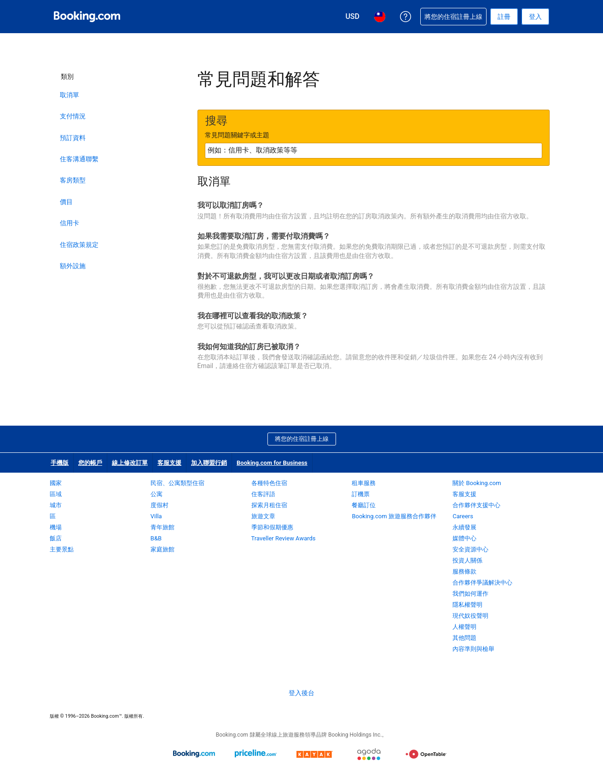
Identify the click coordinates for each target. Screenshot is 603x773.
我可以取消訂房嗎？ (230, 205)
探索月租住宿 (269, 505)
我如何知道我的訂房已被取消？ (249, 346)
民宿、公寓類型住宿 (177, 483)
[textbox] (373, 150)
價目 (66, 201)
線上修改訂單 (130, 462)
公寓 (156, 494)
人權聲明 (464, 626)
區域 (56, 494)
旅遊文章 (263, 516)
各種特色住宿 (269, 483)
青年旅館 (162, 527)
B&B (156, 538)
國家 (56, 483)
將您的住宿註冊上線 (302, 438)
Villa (156, 516)
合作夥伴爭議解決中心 (482, 582)
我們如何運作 (470, 593)
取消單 (69, 95)
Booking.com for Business (272, 462)
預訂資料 (73, 137)
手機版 (60, 462)
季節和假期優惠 (272, 527)
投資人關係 (467, 560)
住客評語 (263, 494)
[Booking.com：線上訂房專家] (87, 16)
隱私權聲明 (467, 604)
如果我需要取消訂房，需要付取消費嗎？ (263, 236)
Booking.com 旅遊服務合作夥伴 (394, 516)
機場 (56, 527)
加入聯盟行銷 (209, 462)
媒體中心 (464, 538)
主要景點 (62, 549)
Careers (462, 516)
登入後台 (301, 693)
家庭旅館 (162, 549)
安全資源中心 (470, 549)
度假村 (159, 505)
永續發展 (464, 527)
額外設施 (73, 265)
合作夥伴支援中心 (476, 505)
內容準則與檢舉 (473, 648)
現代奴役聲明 (470, 615)
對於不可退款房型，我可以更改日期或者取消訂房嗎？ (285, 276)
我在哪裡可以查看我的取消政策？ (252, 315)
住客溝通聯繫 (79, 159)
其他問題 (464, 637)
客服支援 (169, 462)
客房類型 (73, 180)
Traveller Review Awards (283, 538)
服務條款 (464, 571)
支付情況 (73, 116)
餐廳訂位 (364, 505)
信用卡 (69, 223)
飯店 (56, 538)
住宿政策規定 (79, 244)
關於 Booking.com (476, 483)
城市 (56, 505)
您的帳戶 (90, 462)
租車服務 (364, 483)
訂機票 (361, 494)
